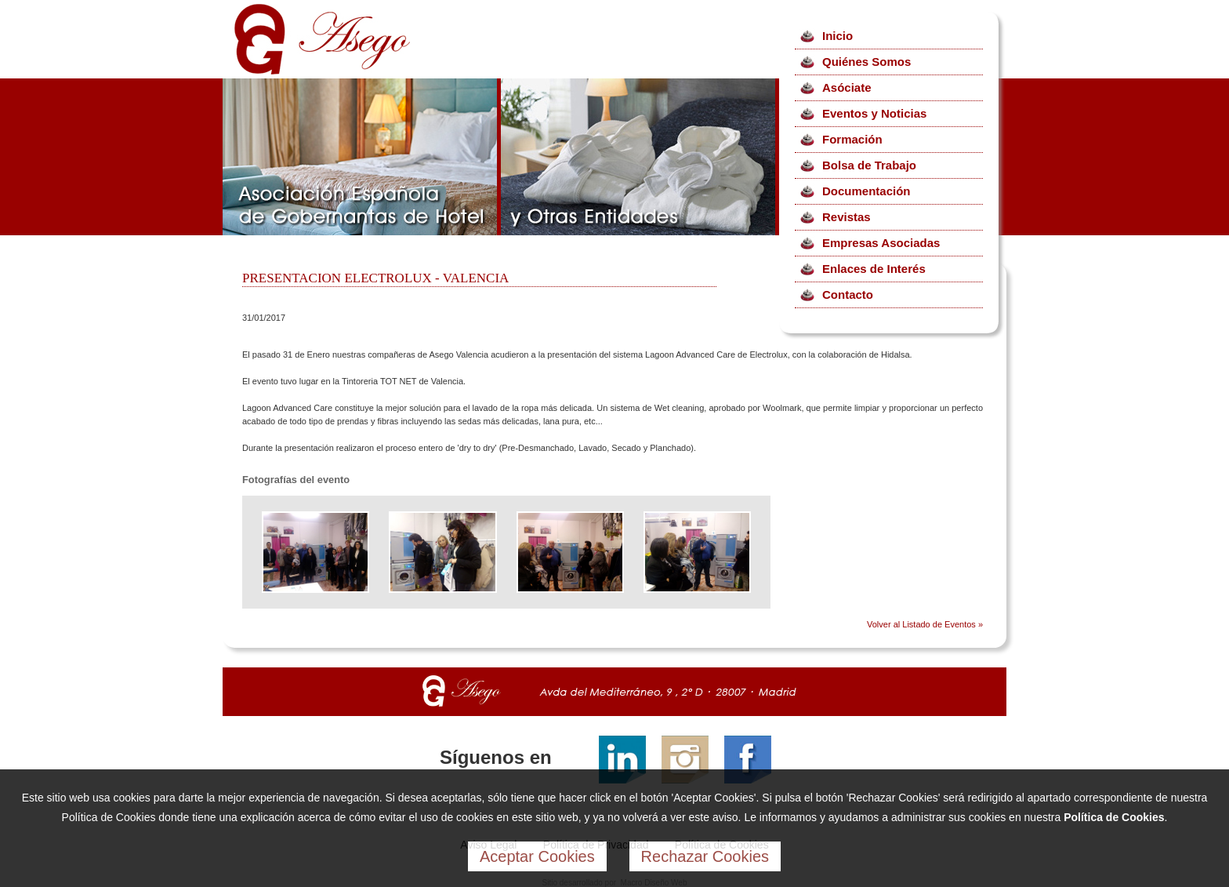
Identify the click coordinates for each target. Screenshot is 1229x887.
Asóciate (847, 87)
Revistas (846, 217)
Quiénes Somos (866, 61)
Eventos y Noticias (874, 113)
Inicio (837, 35)
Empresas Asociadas (881, 242)
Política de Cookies (1114, 817)
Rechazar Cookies (705, 856)
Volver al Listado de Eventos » (925, 624)
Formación (852, 139)
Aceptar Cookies (537, 856)
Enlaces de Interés (874, 268)
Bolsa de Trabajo (869, 165)
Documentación (866, 191)
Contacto (847, 294)
